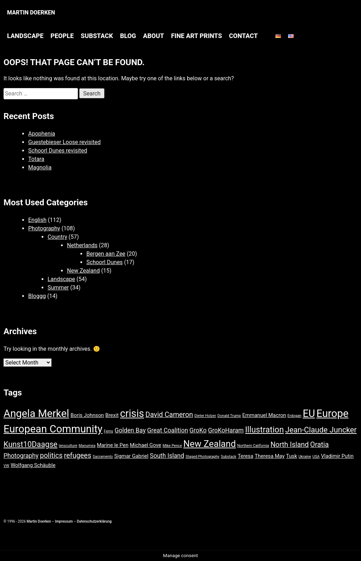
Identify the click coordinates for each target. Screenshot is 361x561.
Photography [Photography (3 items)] (21, 455)
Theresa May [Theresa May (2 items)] (270, 456)
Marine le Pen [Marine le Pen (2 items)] (113, 445)
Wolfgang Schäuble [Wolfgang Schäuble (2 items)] (33, 465)
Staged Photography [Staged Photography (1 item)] (202, 456)
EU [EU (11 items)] (309, 413)
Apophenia (41, 133)
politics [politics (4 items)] (51, 455)
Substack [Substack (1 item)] (228, 456)
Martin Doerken (31, 12)
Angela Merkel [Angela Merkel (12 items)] (36, 413)
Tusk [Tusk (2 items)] (291, 456)
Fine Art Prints (196, 35)
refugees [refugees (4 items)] (77, 455)
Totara (36, 159)
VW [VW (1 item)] (6, 465)
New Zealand (83, 270)
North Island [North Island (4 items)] (289, 445)
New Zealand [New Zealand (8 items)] (209, 443)
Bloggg (37, 296)
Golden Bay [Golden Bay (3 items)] (130, 430)
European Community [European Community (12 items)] (53, 429)
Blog (128, 35)
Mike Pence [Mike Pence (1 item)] (172, 445)
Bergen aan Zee (106, 253)
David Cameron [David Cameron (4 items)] (169, 415)
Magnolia (39, 167)
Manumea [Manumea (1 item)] (87, 445)
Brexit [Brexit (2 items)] (112, 415)
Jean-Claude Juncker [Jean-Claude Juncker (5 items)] (321, 429)
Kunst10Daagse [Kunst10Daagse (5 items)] (30, 444)
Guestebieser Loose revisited (64, 142)
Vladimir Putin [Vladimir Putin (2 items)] (337, 456)
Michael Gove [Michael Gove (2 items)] (145, 445)
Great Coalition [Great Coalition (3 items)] (167, 430)
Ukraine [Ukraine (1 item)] (305, 456)
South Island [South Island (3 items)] (167, 455)
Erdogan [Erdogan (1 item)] (294, 415)
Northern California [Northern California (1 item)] (253, 445)
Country (57, 236)
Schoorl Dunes (104, 262)
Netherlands (82, 245)
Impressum (64, 521)
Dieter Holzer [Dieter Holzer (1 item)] (205, 415)
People (62, 35)
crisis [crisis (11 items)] (132, 413)
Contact (243, 35)
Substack (97, 35)
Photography (44, 228)
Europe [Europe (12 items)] (332, 413)
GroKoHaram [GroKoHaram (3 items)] (226, 430)
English (37, 220)
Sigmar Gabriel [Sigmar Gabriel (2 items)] (131, 456)
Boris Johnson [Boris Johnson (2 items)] (87, 415)
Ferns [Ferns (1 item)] (108, 431)
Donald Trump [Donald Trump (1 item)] (229, 415)
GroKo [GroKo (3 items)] (198, 430)
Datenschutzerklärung (94, 521)
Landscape (25, 35)
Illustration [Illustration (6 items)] (264, 430)
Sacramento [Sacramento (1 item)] (103, 456)
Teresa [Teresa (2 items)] (245, 456)
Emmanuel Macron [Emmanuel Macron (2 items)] (264, 415)
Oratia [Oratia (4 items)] (319, 445)
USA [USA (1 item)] (315, 456)
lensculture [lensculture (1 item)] (68, 445)
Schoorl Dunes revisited (57, 150)
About (153, 35)
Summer (58, 287)
